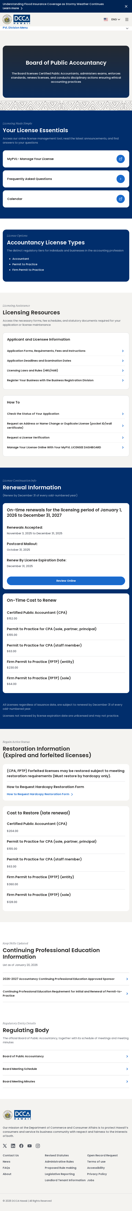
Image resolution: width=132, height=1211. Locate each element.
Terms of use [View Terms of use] (96, 1162)
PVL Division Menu (66, 28)
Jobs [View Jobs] (90, 1180)
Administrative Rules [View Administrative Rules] (59, 1162)
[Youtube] (30, 1146)
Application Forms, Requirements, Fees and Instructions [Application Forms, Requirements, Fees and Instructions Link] (46, 351)
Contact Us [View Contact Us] (11, 1155)
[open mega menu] (127, 19)
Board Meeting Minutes (19, 1081)
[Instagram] (38, 1146)
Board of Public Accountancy (23, 1056)
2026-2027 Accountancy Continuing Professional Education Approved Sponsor (59, 979)
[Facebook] (21, 1146)
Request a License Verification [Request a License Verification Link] (28, 438)
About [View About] (7, 1174)
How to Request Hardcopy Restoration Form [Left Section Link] (40, 794)
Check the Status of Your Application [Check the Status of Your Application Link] (33, 414)
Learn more (13, 8)
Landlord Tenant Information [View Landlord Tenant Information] (65, 1180)
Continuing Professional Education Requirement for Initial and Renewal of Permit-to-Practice (62, 994)
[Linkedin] (13, 1146)
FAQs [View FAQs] (6, 1168)
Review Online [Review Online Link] (66, 581)
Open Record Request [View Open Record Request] (102, 1155)
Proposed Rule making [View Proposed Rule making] (60, 1168)
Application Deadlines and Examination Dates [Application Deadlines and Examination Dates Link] (39, 361)
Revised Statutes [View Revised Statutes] (57, 1155)
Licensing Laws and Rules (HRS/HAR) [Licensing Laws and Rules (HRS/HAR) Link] (32, 370)
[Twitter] (5, 1146)
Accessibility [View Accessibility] (96, 1168)
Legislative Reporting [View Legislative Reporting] (60, 1174)
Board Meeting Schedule (20, 1069)
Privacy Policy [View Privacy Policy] (97, 1174)
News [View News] (6, 1162)
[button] (112, 19)
